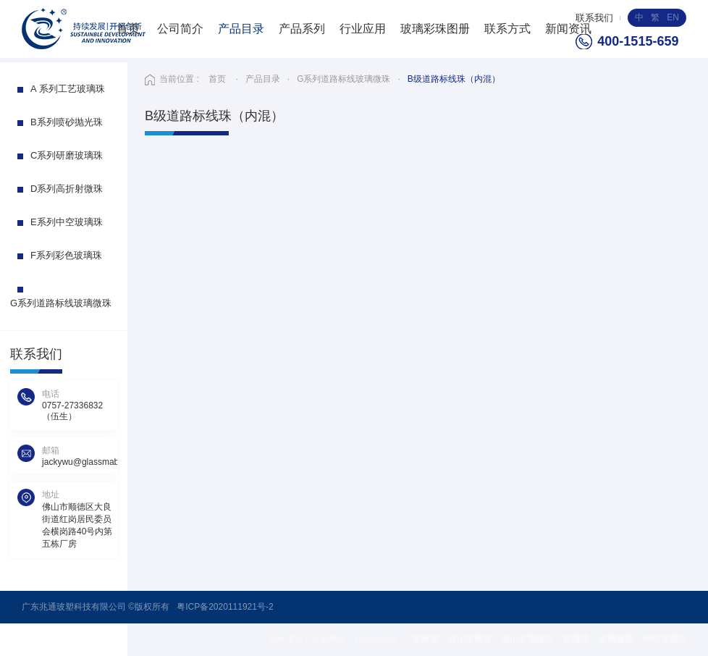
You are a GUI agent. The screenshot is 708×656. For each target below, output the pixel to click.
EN (673, 17)
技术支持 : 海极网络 (308, 639)
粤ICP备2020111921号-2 (225, 607)
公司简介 (180, 28)
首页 (128, 28)
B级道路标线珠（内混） (454, 79)
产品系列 (302, 28)
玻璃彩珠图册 (435, 28)
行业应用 (363, 28)
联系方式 (507, 28)
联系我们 (594, 17)
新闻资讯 (568, 28)
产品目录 (241, 28)
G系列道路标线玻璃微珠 (343, 79)
